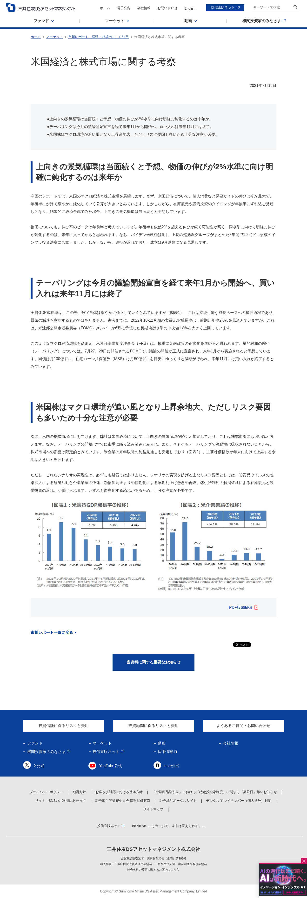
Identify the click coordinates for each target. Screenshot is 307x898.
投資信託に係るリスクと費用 (64, 726)
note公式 (172, 766)
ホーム (105, 8)
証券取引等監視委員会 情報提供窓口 (122, 800)
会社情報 (144, 8)
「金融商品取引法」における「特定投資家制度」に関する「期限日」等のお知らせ (214, 792)
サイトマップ (153, 809)
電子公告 (123, 8)
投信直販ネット (223, 7)
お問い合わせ (167, 8)
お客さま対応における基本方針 (119, 792)
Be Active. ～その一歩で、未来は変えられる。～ (168, 826)
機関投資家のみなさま (46, 752)
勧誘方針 (79, 792)
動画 (161, 743)
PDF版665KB (240, 607)
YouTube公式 (110, 766)
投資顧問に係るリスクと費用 (153, 726)
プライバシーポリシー (46, 792)
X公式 (39, 766)
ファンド (35, 743)
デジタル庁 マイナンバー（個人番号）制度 (238, 800)
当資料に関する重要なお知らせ (153, 662)
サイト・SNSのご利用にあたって (60, 800)
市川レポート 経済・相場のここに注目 (98, 37)
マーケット (54, 37)
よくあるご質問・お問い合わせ (243, 726)
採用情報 (165, 752)
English (189, 8)
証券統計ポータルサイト (178, 800)
